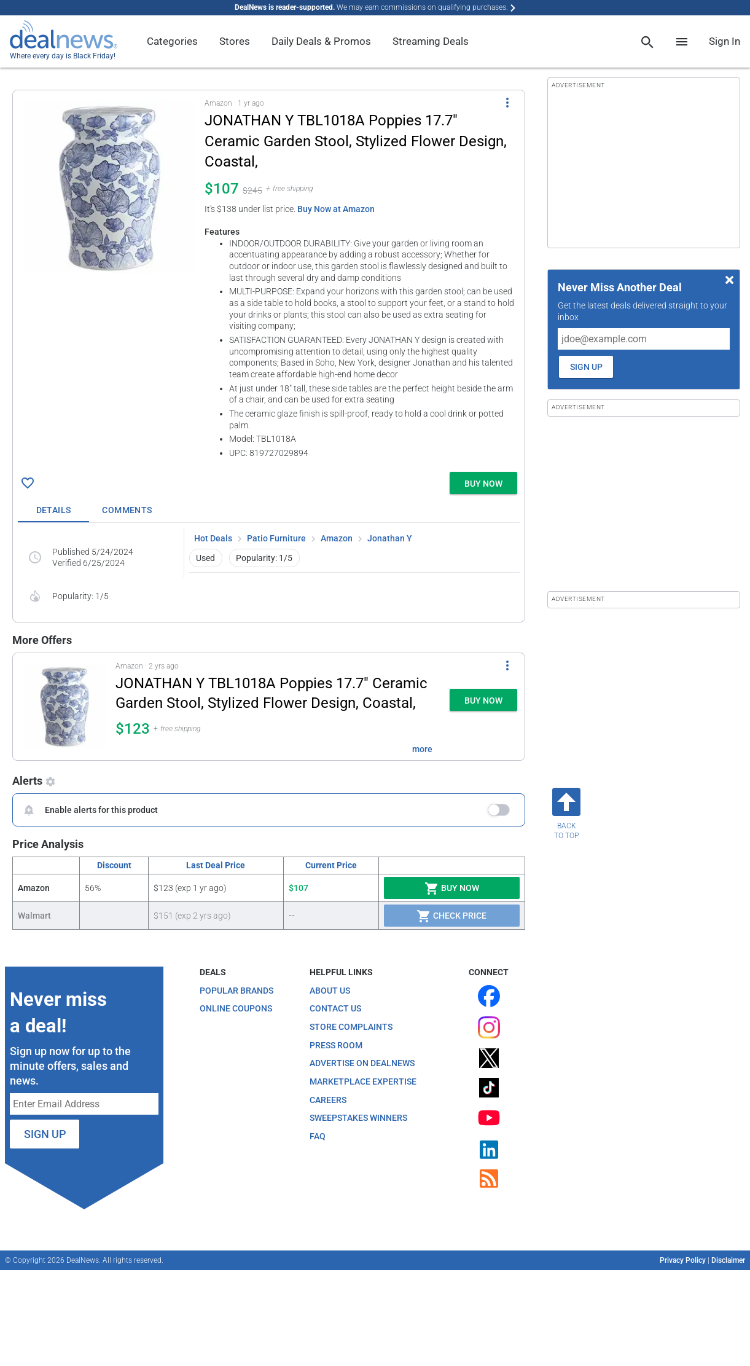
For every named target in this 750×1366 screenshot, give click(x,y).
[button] (269, 278)
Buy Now (451, 888)
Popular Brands (236, 990)
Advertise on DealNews (362, 1063)
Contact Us (335, 1008)
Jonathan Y (389, 538)
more (422, 749)
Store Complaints (351, 1027)
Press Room (336, 1045)
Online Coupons (236, 1008)
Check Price (451, 916)
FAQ (318, 1136)
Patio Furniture (276, 538)
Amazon (337, 538)
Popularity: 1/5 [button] (264, 558)
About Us (330, 990)
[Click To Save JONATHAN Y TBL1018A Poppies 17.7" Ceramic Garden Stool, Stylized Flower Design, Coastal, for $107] (27, 483)
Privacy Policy (683, 1260)
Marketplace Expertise (363, 1081)
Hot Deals (213, 538)
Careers (328, 1100)
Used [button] (205, 558)
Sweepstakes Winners (358, 1118)
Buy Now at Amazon (336, 209)
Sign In (724, 41)
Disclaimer (728, 1260)
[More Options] (507, 102)
